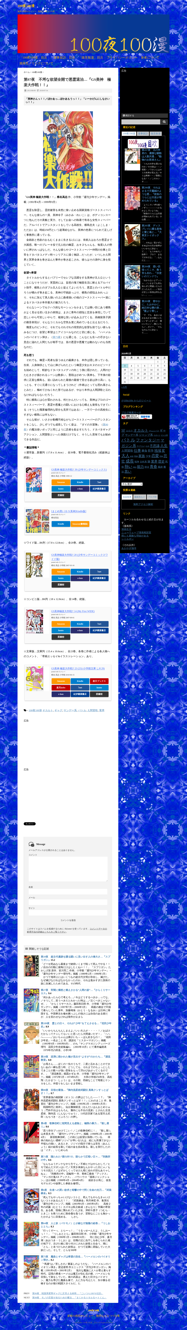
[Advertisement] (50, 744)
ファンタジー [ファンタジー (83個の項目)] (148, 440)
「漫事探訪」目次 (62, 57)
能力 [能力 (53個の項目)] (140, 467)
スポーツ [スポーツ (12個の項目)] (157, 435)
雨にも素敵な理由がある (135, 535)
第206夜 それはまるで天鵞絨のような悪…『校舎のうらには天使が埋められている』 (152, 194)
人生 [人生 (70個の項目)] (164, 446)
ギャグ (58, 710)
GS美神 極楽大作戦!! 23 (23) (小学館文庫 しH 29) (78, 668)
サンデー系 (70, 710)
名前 (31, 887)
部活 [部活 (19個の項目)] (147, 467)
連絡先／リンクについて (36, 63)
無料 (135, 504)
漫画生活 (126, 529)
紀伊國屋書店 (99, 489)
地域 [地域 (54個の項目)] (157, 450)
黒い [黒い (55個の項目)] (128, 471)
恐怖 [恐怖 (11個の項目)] (161, 456)
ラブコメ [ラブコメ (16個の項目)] (141, 446)
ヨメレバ (62, 473)
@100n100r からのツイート (136, 400)
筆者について (150, 57)
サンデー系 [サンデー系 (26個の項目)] (131, 435)
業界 (102, 710)
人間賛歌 (92, 710)
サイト (32, 908)
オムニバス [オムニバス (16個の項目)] (154, 431)
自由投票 (127, 497)
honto (60, 489)
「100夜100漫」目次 (33, 57)
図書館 (61, 495)
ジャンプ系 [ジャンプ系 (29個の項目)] (146, 434)
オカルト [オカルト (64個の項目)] (141, 430)
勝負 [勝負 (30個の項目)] (144, 450)
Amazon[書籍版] (80, 524)
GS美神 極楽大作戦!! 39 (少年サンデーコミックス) (79, 469)
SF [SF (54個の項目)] (123, 430)
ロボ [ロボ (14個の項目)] (147, 446)
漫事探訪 (143, 133)
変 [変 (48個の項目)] (163, 450)
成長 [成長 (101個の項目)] (130, 461)
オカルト (47, 710)
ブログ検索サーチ (131, 412)
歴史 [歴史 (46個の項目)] (161, 461)
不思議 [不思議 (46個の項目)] (155, 446)
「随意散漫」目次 (90, 57)
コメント (33, 855)
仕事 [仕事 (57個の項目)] (137, 450)
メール (32, 897)
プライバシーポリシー (122, 57)
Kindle (80, 482)
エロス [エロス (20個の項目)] (129, 430)
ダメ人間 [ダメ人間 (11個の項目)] (164, 435)
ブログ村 (152, 497)
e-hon (80, 489)
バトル (82, 710)
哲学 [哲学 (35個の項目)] (151, 450)
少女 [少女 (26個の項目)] (148, 456)
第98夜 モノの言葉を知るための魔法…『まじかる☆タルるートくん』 (69, 1297)
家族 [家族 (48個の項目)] (141, 456)
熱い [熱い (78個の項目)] (128, 466)
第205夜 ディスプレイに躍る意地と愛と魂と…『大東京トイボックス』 (152, 232)
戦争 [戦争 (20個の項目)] (137, 461)
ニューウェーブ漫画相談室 (136, 532)
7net (99, 482)
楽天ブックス (99, 681)
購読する (128, 115)
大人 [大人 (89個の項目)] (125, 455)
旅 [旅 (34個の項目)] (148, 461)
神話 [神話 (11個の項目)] (134, 467)
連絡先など (139, 497)
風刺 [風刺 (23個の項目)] (160, 467)
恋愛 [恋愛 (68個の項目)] (155, 456)
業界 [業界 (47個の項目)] (154, 461)
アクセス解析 (145, 504)
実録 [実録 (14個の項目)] (136, 456)
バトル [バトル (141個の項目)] (128, 439)
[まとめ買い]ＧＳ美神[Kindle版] (68, 511)
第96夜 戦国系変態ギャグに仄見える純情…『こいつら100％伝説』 (67, 1293)
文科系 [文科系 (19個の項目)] (143, 461)
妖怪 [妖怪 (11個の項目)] (132, 456)
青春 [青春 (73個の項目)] (153, 466)
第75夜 (57, 337)
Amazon (61, 482)
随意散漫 (156, 133)
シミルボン (127, 539)
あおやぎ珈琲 (128, 548)
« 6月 (124, 387)
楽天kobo (60, 687)
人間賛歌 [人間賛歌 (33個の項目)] (127, 450)
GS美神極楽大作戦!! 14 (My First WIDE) (73, 611)
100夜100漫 (26, 6)
